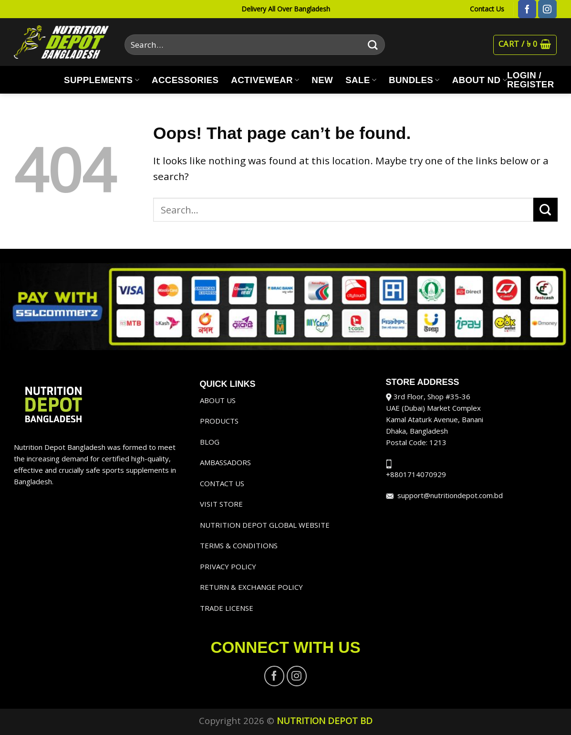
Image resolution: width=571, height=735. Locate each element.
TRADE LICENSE (226, 608)
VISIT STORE (221, 504)
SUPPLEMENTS (101, 80)
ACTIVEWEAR (265, 80)
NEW (322, 80)
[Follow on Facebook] (527, 9)
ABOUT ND (479, 80)
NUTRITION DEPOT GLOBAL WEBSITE (265, 525)
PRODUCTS (219, 421)
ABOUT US (218, 400)
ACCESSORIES (185, 80)
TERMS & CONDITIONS (239, 545)
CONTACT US (222, 483)
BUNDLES (414, 80)
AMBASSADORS (225, 462)
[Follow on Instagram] (547, 9)
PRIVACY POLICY (228, 566)
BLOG (209, 442)
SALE (360, 80)
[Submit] (373, 44)
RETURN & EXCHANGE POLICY (251, 587)
